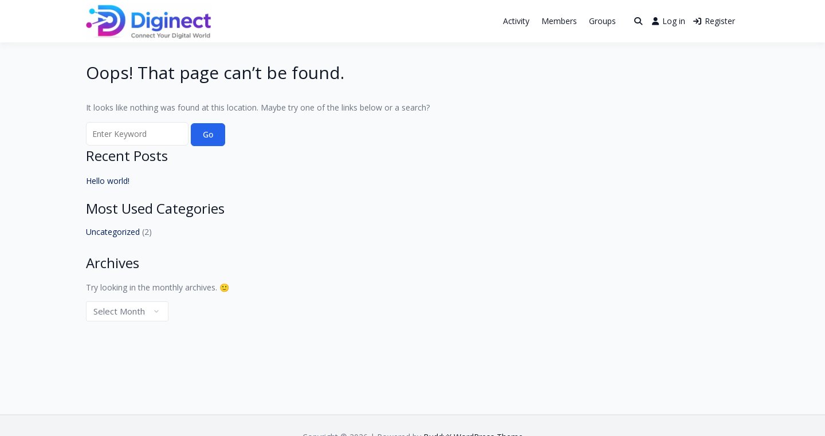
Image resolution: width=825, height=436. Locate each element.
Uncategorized (113, 231)
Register (714, 20)
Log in (668, 20)
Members (559, 20)
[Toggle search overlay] (638, 21)
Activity (516, 20)
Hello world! (107, 180)
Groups (602, 20)
